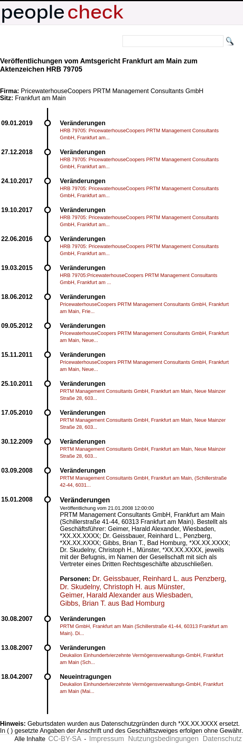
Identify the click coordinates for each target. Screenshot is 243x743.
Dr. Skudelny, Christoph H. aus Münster (121, 587)
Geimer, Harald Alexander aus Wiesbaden (125, 595)
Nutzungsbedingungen (163, 739)
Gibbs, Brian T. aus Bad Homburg (112, 603)
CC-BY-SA (64, 739)
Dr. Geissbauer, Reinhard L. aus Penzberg (158, 579)
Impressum (106, 739)
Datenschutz (222, 739)
